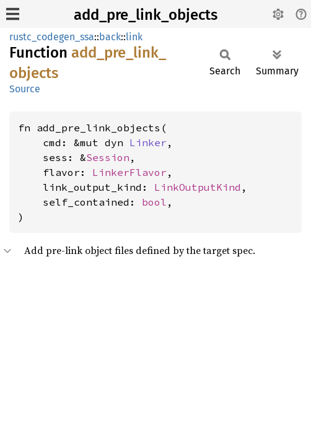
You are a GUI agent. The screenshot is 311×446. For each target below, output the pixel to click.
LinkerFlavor (129, 172)
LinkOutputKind (197, 187)
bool (154, 202)
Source (24, 89)
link (134, 37)
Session (107, 157)
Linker (148, 142)
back (110, 37)
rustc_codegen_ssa (51, 37)
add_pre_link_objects (145, 15)
